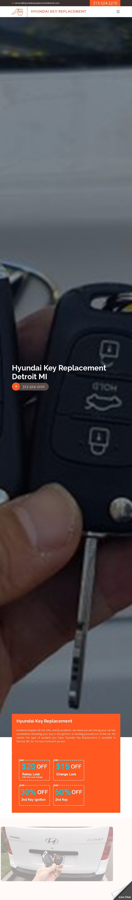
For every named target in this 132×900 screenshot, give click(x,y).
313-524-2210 (33, 387)
